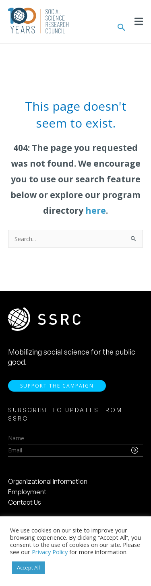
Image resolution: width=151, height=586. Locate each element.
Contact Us (24, 502)
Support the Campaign (57, 385)
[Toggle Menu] (138, 21)
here (95, 210)
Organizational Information (47, 481)
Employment (27, 492)
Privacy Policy (50, 552)
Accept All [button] (28, 567)
